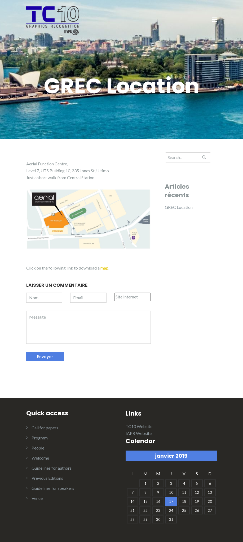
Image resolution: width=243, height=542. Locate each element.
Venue (37, 498)
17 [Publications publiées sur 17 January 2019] (171, 501)
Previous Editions (47, 478)
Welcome (40, 457)
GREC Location (179, 207)
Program (40, 437)
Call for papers (45, 427)
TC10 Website (139, 426)
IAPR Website (139, 433)
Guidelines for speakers (53, 488)
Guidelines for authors (52, 467)
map (104, 267)
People (38, 447)
